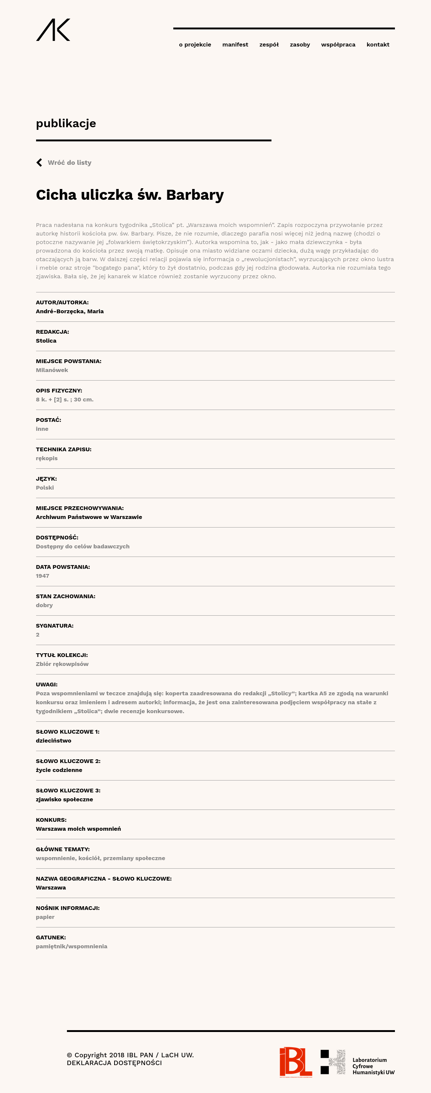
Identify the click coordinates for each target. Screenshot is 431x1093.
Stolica (46, 340)
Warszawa (51, 887)
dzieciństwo (53, 740)
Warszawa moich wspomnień (78, 828)
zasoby (300, 44)
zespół (269, 44)
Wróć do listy (69, 162)
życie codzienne (59, 769)
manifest (235, 44)
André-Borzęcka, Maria (70, 311)
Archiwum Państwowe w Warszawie (89, 516)
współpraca (338, 44)
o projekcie (195, 44)
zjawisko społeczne (64, 799)
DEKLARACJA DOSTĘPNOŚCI (114, 1063)
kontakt (378, 44)
